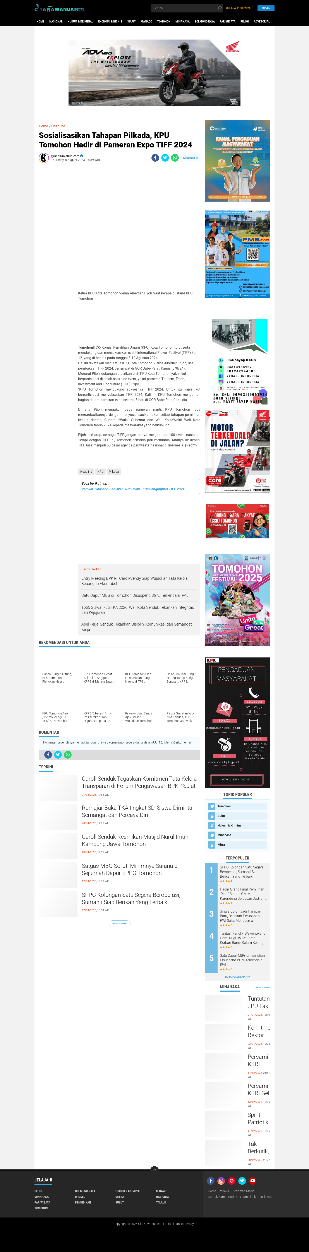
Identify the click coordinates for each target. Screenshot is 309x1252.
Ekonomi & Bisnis (110, 21)
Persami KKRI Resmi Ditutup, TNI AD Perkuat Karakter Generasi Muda (258, 1064)
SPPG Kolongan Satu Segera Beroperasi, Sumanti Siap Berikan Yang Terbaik (131, 899)
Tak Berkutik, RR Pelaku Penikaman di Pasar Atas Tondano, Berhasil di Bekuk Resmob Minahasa (259, 1151)
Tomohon (163, 21)
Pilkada (114, 471)
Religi (244, 21)
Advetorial (262, 21)
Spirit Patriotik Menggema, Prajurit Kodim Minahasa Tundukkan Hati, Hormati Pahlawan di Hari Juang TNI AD (259, 1122)
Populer (266, 8)
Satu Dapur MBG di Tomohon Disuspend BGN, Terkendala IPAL (242, 960)
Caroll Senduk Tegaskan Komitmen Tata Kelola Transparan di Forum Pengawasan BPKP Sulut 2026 (139, 786)
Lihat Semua (119, 923)
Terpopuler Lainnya (237, 976)
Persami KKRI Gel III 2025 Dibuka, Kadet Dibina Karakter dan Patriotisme (259, 1093)
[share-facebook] (155, 158)
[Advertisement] (52, 231)
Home (40, 21)
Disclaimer (266, 1196)
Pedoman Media (243, 1191)
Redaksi (224, 1191)
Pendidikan (83, 1202)
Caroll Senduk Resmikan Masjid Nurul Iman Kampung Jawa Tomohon (135, 840)
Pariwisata (227, 21)
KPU (100, 471)
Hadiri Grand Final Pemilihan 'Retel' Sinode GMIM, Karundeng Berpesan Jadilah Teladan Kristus (242, 894)
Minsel (80, 1196)
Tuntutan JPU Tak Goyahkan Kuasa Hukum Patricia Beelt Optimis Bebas (259, 1006)
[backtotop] (154, 1170)
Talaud (161, 1202)
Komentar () (190, 157)
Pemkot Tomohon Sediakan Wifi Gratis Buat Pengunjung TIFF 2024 (133, 489)
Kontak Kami (216, 1196)
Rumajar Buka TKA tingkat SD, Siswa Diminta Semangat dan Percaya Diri (137, 811)
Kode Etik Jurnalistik (242, 1196)
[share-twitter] (165, 158)
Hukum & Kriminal (80, 21)
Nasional (56, 21)
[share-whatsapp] (175, 158)
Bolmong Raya (205, 21)
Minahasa (182, 21)
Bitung (39, 1191)
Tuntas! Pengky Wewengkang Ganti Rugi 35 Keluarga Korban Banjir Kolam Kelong (242, 938)
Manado (146, 21)
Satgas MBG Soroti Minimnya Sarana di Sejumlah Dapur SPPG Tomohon (130, 870)
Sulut (131, 21)
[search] (187, 8)
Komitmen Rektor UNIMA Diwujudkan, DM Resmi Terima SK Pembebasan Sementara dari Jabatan (259, 1035)
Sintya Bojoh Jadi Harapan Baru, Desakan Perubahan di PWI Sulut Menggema (241, 916)
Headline (86, 471)
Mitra (221, 844)
